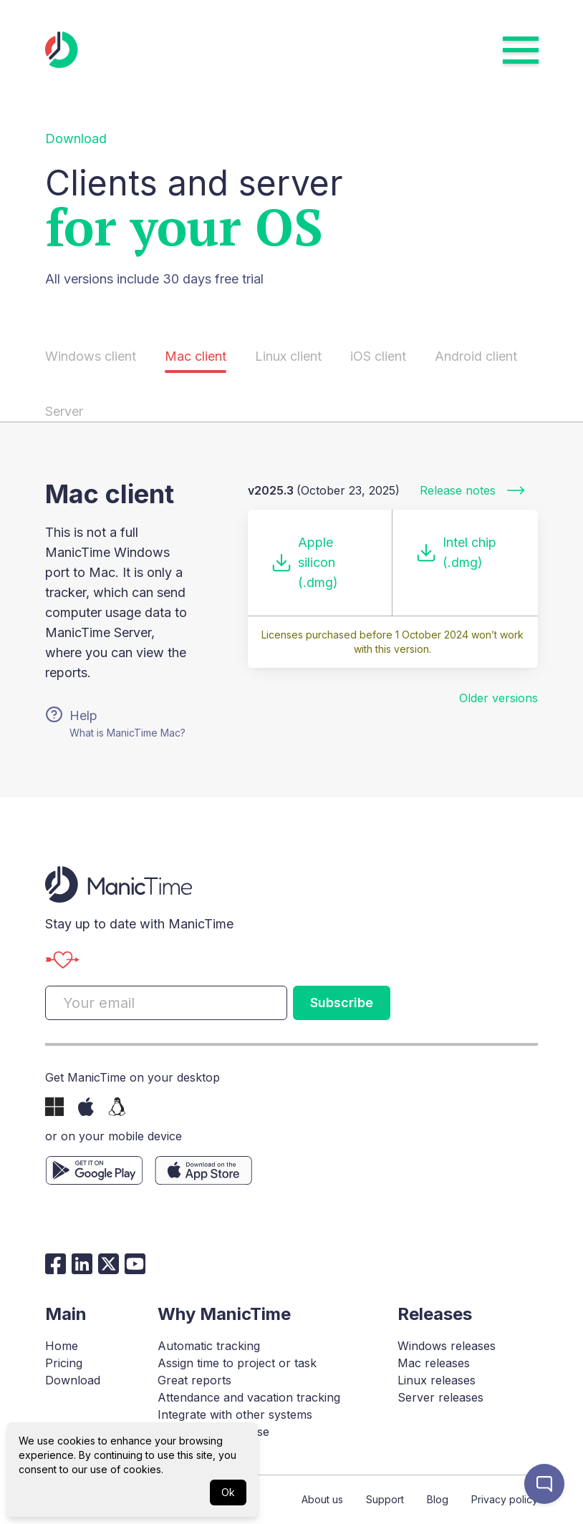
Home (61, 1346)
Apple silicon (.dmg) (304, 562)
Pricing (63, 1363)
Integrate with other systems (235, 1414)
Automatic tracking (209, 1346)
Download (72, 1380)
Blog (437, 1499)
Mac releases (434, 1363)
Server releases (440, 1397)
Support (385, 1499)
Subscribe (341, 1002)
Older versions (498, 698)
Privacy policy (504, 1499)
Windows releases (447, 1346)
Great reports (194, 1380)
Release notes (473, 490)
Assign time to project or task (237, 1363)
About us (322, 1499)
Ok (228, 1492)
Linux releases (437, 1380)
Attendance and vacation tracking (249, 1397)
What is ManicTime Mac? (127, 733)
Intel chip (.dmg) (455, 552)
